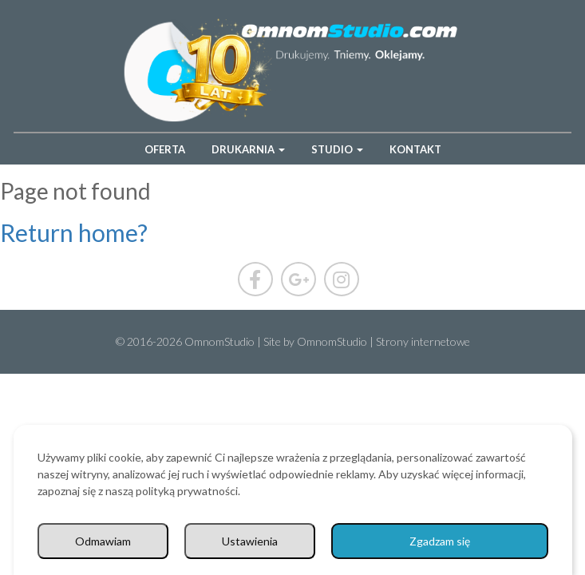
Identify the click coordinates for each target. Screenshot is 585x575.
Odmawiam (103, 541)
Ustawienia (250, 541)
